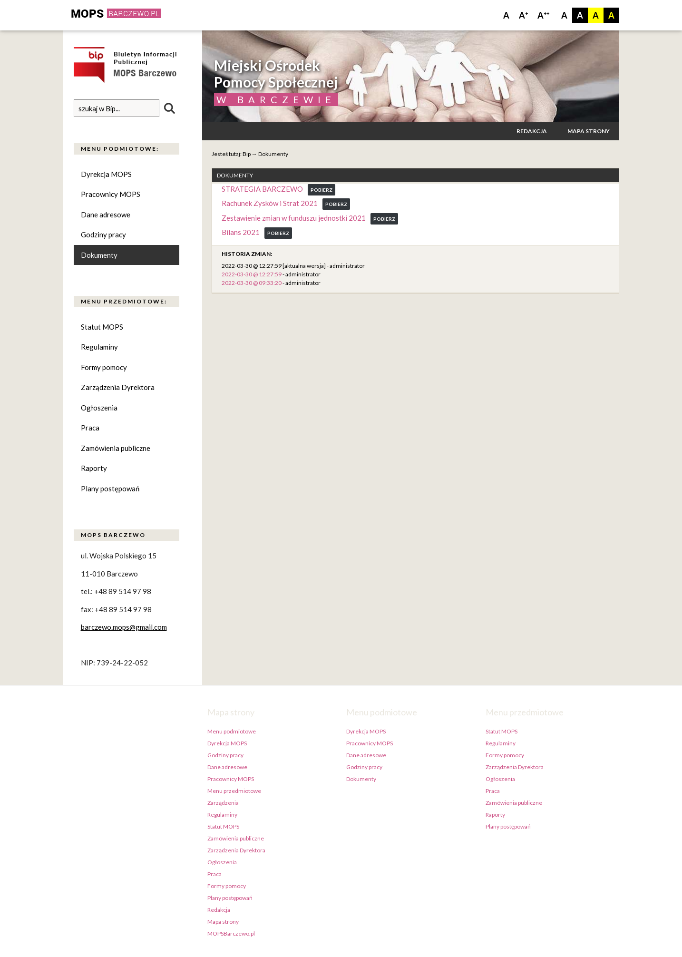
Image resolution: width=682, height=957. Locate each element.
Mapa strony (588, 131)
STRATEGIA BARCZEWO (262, 189)
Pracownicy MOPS (110, 194)
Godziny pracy (103, 234)
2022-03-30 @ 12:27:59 (252, 274)
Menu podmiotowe (231, 731)
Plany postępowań (110, 488)
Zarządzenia (223, 802)
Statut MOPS (102, 326)
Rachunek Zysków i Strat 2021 (270, 203)
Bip (247, 153)
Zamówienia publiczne (115, 448)
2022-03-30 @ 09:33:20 (252, 282)
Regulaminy (99, 347)
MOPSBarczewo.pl (231, 933)
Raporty (94, 468)
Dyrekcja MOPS (106, 174)
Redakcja (531, 131)
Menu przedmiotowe (234, 790)
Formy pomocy (104, 367)
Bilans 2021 (241, 232)
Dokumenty (99, 255)
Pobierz (321, 190)
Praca (90, 428)
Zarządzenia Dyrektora (118, 387)
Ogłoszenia (99, 407)
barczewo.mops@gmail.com (124, 627)
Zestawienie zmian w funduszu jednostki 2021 (294, 218)
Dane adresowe (105, 214)
